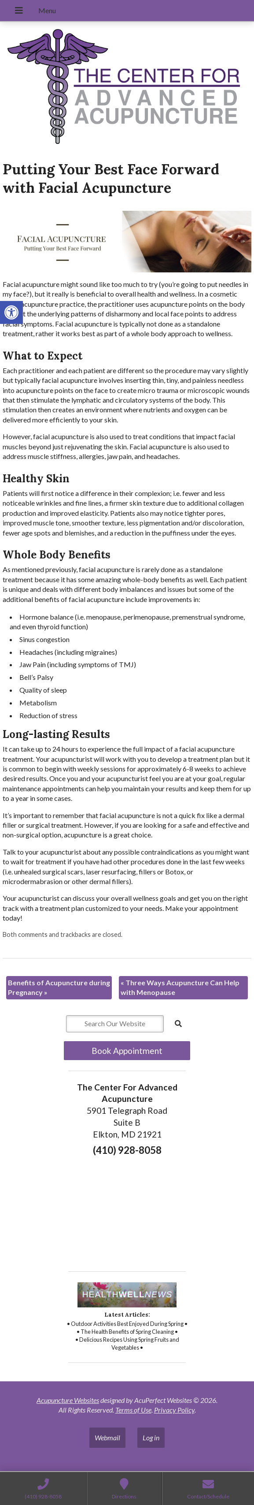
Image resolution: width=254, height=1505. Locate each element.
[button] (11, 312)
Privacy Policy (174, 1410)
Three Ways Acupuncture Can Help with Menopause (180, 987)
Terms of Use (133, 1410)
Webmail (107, 1437)
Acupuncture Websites (68, 1400)
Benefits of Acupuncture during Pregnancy (59, 987)
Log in (151, 1437)
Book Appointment (127, 1051)
